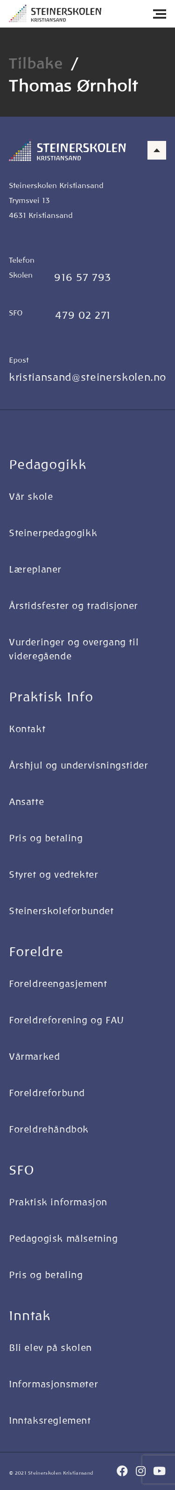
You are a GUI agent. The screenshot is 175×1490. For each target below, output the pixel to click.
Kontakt (27, 729)
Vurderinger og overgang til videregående (74, 649)
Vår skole (31, 496)
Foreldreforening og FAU (66, 1020)
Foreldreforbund (47, 1093)
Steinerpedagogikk (53, 533)
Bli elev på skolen (50, 1348)
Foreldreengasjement (58, 984)
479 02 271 (83, 315)
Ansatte (26, 802)
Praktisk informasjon (58, 1202)
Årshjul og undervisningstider (78, 765)
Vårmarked (34, 1056)
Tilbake (36, 63)
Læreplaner (35, 569)
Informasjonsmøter (53, 1384)
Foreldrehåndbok (49, 1129)
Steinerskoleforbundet (61, 911)
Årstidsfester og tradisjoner (73, 606)
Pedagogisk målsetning (63, 1238)
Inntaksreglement (50, 1420)
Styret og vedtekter (53, 874)
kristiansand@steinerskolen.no (87, 377)
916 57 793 (82, 277)
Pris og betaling (46, 838)
